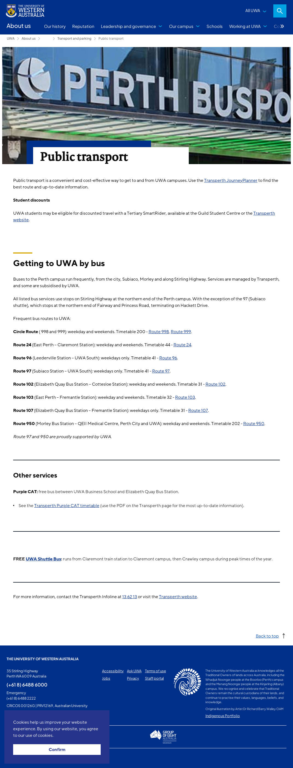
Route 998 (159, 332)
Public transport (111, 38)
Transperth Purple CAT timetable (66, 506)
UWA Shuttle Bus (43, 559)
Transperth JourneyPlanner (230, 181)
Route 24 (182, 345)
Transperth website (178, 597)
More (282, 26)
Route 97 (161, 371)
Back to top (267, 635)
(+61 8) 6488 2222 (21, 698)
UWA (10, 38)
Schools (215, 26)
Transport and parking (74, 38)
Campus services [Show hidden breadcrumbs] (46, 38)
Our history (55, 26)
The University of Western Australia (43, 659)
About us (29, 38)
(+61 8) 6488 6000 (27, 685)
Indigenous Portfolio (222, 716)
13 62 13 (129, 597)
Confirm (57, 750)
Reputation (83, 26)
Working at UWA (245, 26)
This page (14, 758)
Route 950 (253, 424)
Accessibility (113, 671)
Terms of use (155, 671)
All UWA (252, 10)
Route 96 (168, 358)
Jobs (106, 678)
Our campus (181, 26)
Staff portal (154, 678)
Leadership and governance (128, 26)
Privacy (133, 678)
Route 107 (198, 411)
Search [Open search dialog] (279, 11)
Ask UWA (134, 671)
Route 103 (185, 397)
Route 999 (181, 332)
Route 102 (215, 384)
